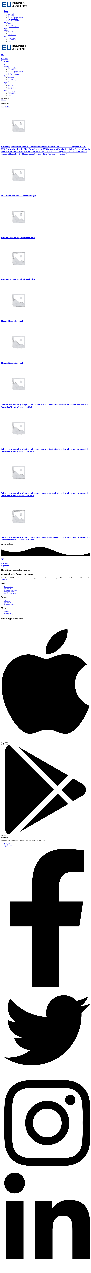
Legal (5, 36)
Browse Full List (5, 107)
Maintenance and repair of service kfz (18, 237)
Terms (9, 41)
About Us (10, 31)
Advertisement (12, 35)
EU (2, 54)
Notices (6, 12)
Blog (5, 28)
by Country (11, 15)
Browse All (11, 14)
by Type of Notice (13, 19)
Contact (10, 33)
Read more (4, 579)
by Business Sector (13, 27)
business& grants (5, 59)
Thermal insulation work (12, 321)
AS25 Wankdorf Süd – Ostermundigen (18, 195)
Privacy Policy (12, 38)
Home (6, 11)
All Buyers (11, 77)
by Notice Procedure (13, 20)
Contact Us (11, 87)
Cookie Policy (12, 39)
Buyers (6, 22)
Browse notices (12, 68)
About (6, 30)
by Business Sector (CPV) (15, 17)
